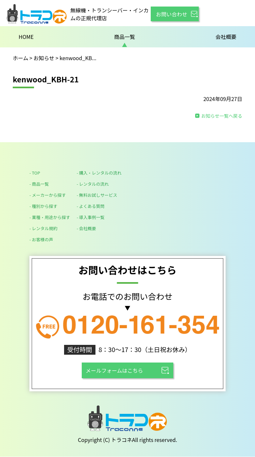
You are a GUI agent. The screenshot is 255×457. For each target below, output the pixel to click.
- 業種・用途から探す (49, 217)
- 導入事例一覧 (90, 217)
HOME (26, 37)
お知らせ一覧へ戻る (221, 115)
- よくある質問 (90, 206)
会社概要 (225, 37)
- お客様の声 (41, 239)
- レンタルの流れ (92, 184)
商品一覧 (124, 37)
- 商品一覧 (39, 184)
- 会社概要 (86, 228)
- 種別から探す (43, 206)
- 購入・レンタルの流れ (98, 173)
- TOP (34, 173)
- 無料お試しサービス (96, 195)
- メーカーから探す (47, 195)
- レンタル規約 (43, 228)
